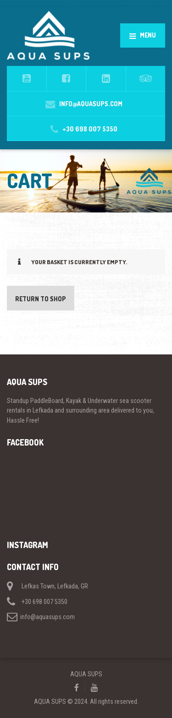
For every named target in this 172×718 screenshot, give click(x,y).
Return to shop (40, 299)
